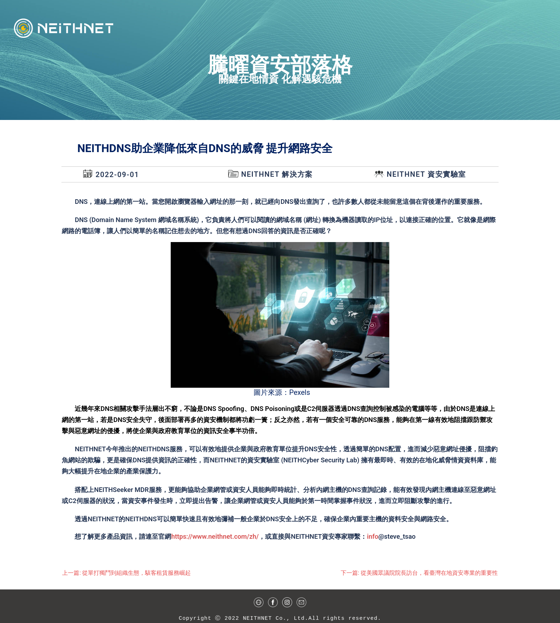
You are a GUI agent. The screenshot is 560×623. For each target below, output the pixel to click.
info (372, 536)
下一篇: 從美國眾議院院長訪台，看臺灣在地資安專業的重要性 (419, 572)
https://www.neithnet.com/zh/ (215, 536)
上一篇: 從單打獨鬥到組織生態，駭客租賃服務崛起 (126, 572)
